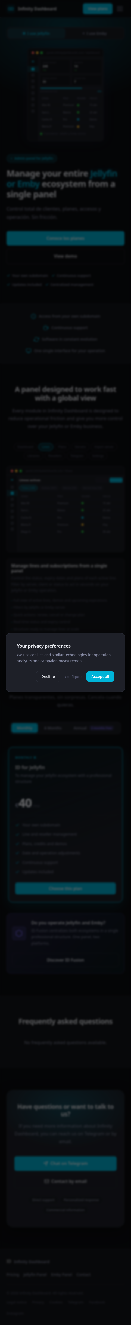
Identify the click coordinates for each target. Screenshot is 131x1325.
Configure (73, 676)
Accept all (100, 676)
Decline (48, 676)
